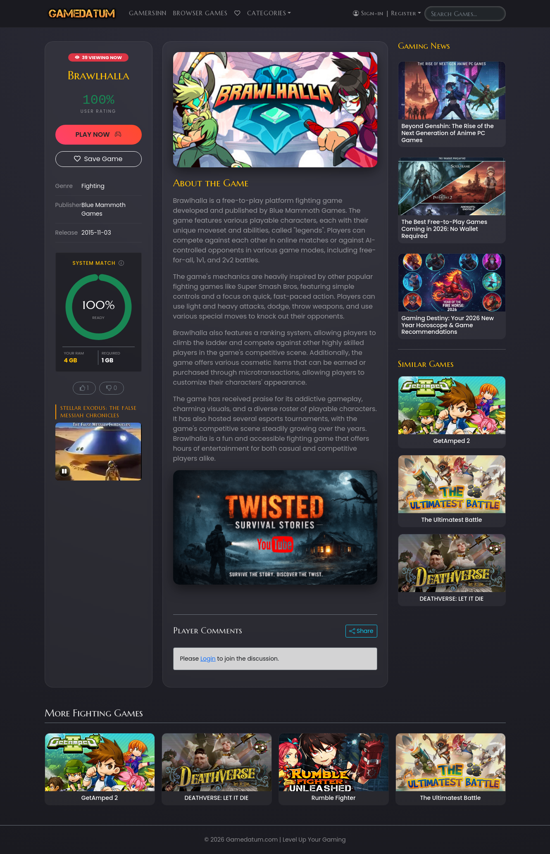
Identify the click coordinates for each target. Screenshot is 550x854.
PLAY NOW (98, 134)
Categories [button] (266, 13)
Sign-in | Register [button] (384, 13)
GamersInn (148, 13)
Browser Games (200, 13)
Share (361, 631)
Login (208, 658)
